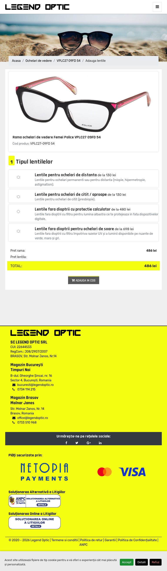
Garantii (110, 540)
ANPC (83, 545)
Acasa (16, 61)
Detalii (141, 562)
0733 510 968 (24, 422)
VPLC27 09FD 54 (69, 61)
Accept (126, 562)
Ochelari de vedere (38, 61)
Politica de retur (91, 540)
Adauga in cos (83, 280)
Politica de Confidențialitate (137, 540)
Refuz (155, 562)
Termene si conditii (64, 540)
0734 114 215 (23, 389)
